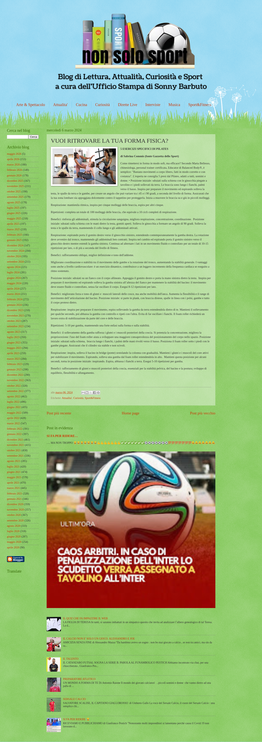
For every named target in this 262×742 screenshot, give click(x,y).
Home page (130, 413)
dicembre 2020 (15, 504)
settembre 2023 (15, 326)
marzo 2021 (13, 488)
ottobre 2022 (14, 385)
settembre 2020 (15, 520)
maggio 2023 (14, 347)
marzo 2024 (13, 294)
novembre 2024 (15, 250)
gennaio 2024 (14, 304)
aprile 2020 (13, 547)
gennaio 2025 (14, 240)
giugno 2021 (14, 471)
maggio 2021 (14, 477)
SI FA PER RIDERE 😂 (76, 719)
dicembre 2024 (15, 245)
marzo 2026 (13, 164)
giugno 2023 (14, 342)
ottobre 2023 (14, 320)
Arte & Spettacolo (30, 104)
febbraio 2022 (14, 428)
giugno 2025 (14, 213)
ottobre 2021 (14, 450)
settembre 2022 (15, 391)
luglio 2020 (13, 531)
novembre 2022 (15, 380)
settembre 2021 (15, 455)
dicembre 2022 (15, 374)
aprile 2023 (13, 353)
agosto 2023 (13, 331)
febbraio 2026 (14, 169)
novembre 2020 (15, 509)
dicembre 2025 (15, 180)
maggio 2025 (14, 218)
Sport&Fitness (199, 104)
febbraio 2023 (14, 364)
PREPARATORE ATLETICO (79, 679)
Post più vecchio (202, 413)
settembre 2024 (15, 261)
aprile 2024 (13, 288)
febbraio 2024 (14, 299)
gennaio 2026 (14, 175)
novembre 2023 (15, 315)
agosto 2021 (13, 461)
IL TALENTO (71, 658)
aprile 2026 (13, 159)
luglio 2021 (13, 466)
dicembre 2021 (15, 439)
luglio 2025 (13, 207)
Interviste (152, 104)
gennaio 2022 (14, 434)
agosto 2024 (13, 267)
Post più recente (59, 413)
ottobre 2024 (14, 256)
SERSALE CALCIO (74, 699)
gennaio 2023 (14, 369)
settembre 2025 (15, 196)
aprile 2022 (13, 418)
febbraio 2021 (14, 493)
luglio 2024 (13, 272)
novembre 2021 (15, 445)
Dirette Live (127, 104)
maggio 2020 (14, 541)
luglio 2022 (13, 401)
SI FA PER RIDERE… (62, 436)
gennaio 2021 (14, 498)
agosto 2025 (13, 202)
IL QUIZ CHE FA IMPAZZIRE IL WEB (85, 618)
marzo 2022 (13, 423)
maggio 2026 (14, 153)
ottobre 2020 (14, 514)
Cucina (81, 104)
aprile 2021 (13, 482)
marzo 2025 (13, 229)
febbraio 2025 (14, 234)
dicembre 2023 (15, 310)
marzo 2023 (13, 358)
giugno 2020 (14, 536)
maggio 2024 (14, 283)
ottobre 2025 (14, 191)
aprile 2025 (13, 223)
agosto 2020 (13, 525)
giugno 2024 (14, 277)
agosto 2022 (13, 396)
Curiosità (102, 104)
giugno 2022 (14, 407)
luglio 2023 (13, 337)
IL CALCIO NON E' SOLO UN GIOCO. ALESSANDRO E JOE (99, 638)
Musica (174, 104)
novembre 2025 (15, 186)
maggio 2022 (14, 412)
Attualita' (60, 104)
